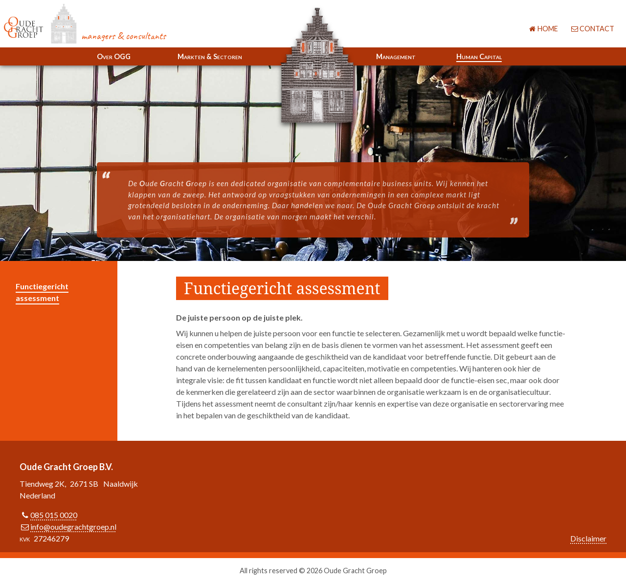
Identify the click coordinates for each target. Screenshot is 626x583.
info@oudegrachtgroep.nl (73, 526)
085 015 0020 (53, 514)
